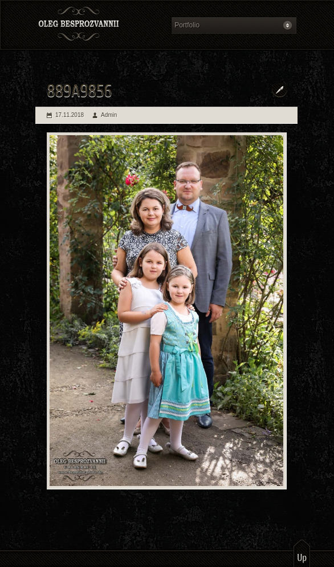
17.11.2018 (69, 115)
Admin (109, 115)
